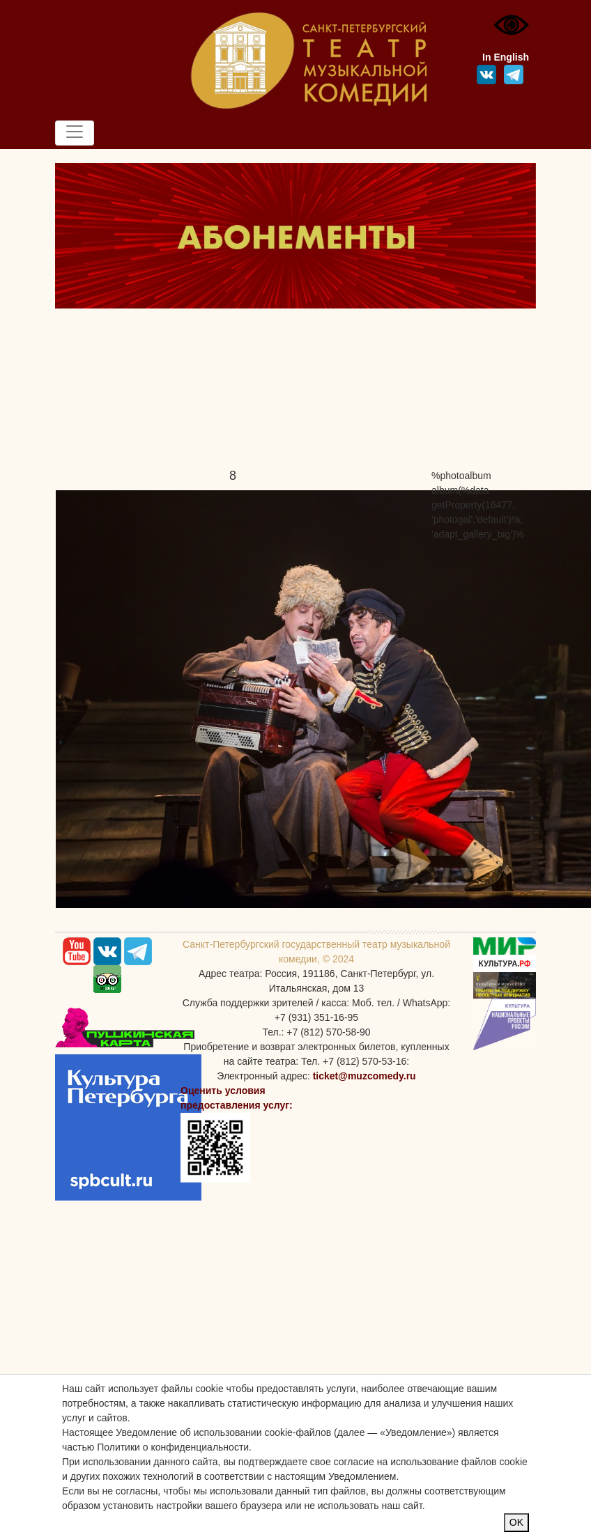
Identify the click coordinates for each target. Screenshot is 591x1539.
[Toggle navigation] (74, 133)
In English (505, 57)
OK (516, 1522)
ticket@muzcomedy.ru (364, 1075)
